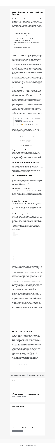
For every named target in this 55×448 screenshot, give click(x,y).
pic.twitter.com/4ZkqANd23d (28, 121)
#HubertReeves (33, 118)
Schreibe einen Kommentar (16, 396)
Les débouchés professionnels (26, 144)
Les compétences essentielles (26, 140)
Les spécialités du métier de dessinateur (28, 139)
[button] (14, 2)
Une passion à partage (24, 142)
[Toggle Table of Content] (33, 136)
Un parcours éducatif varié (25, 137)
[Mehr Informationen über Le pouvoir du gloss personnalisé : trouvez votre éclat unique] (19, 387)
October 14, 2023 (35, 124)
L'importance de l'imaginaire (25, 141)
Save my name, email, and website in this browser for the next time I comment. (25, 427)
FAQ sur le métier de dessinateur (26, 145)
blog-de (22, 396)
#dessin (16, 118)
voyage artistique (34, 193)
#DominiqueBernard (23, 120)
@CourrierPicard (21, 118)
